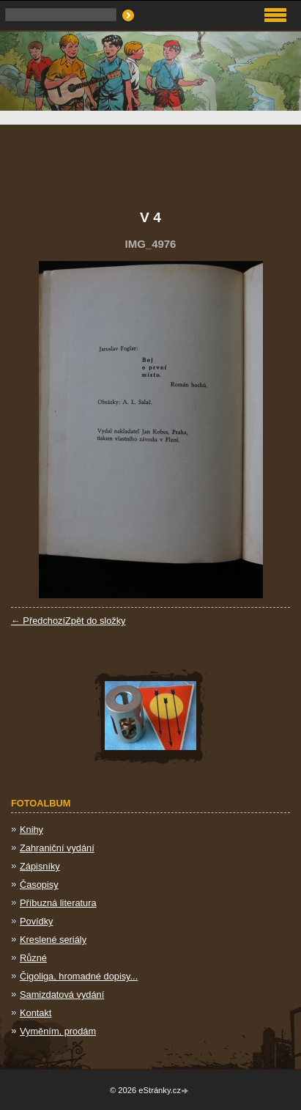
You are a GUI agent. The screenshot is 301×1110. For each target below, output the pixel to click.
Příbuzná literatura (58, 902)
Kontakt (35, 1012)
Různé (33, 957)
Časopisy (39, 884)
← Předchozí (38, 620)
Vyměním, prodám (58, 1031)
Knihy (31, 829)
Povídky (36, 921)
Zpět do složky (95, 620)
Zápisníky (40, 866)
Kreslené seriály (53, 939)
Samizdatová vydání (62, 994)
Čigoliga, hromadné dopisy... (79, 976)
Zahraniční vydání (57, 847)
